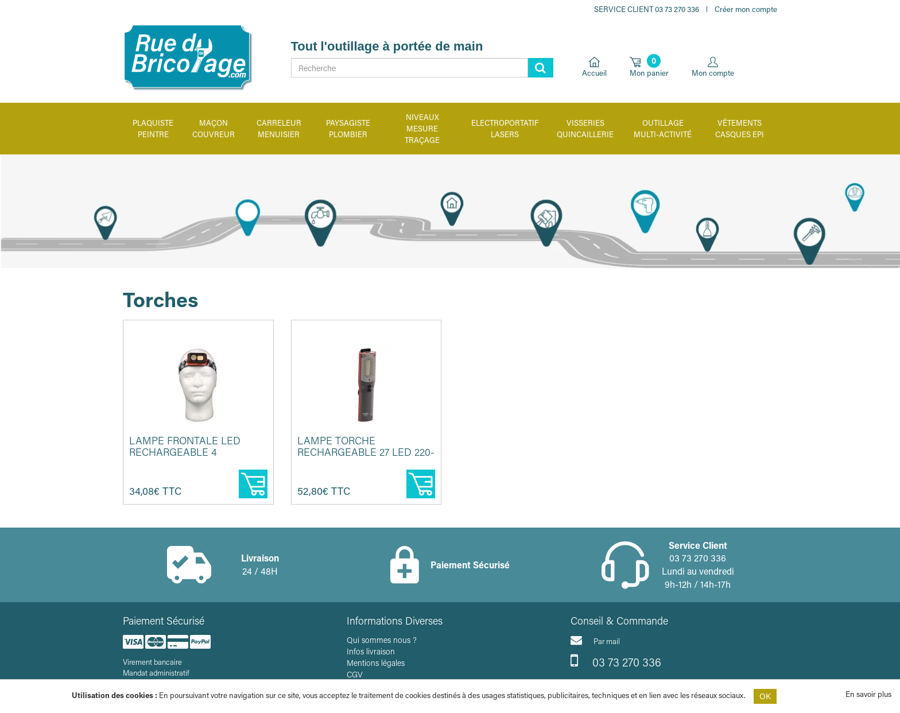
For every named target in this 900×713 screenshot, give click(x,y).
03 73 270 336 (616, 660)
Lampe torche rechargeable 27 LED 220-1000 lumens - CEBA (366, 451)
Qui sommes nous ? (382, 639)
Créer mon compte (746, 9)
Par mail (595, 640)
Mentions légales (376, 662)
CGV (355, 674)
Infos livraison (371, 651)
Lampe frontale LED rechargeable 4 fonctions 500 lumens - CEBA (194, 457)
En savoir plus (868, 694)
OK (765, 696)
